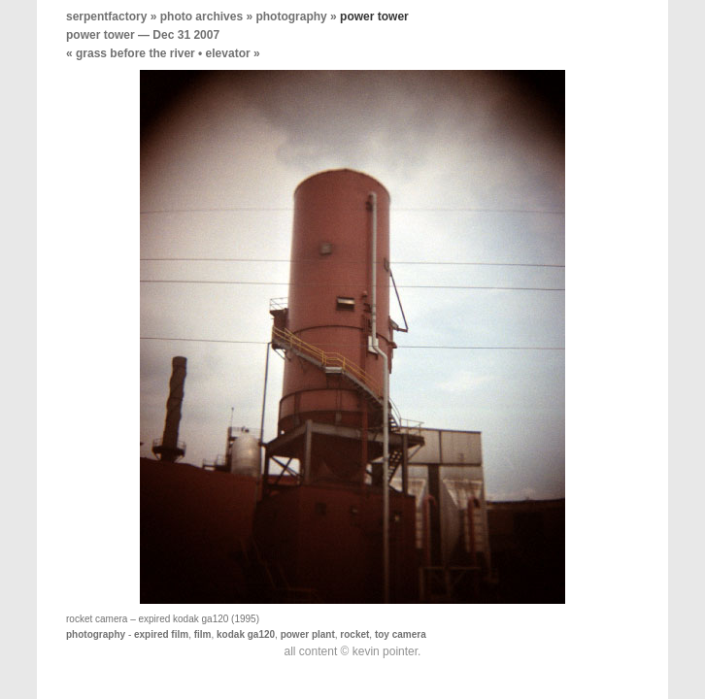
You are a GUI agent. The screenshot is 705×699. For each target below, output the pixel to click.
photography (290, 16)
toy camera (400, 634)
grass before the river (135, 53)
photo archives (201, 16)
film (203, 634)
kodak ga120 (246, 634)
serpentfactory (106, 16)
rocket (354, 634)
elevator (228, 53)
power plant (308, 634)
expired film (161, 634)
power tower (100, 35)
